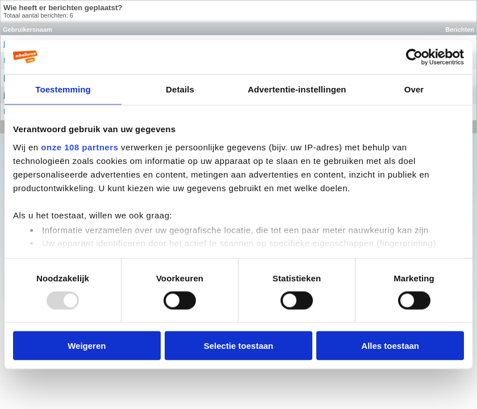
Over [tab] (414, 89)
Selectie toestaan (239, 346)
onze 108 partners (79, 146)
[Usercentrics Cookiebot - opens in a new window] (414, 56)
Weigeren (87, 346)
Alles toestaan (390, 346)
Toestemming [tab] (63, 89)
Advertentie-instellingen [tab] (297, 89)
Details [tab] (180, 89)
